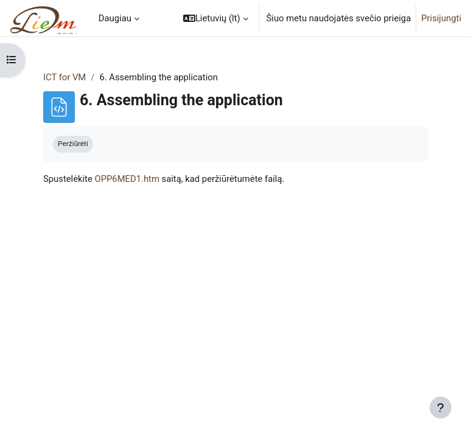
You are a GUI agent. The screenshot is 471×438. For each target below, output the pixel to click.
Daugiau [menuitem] (115, 18)
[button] (215, 18)
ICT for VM (64, 77)
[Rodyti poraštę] (441, 408)
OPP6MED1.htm (126, 178)
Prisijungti (441, 18)
